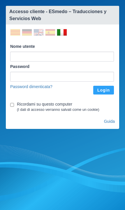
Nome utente (22, 46)
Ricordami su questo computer (44, 104)
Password (19, 66)
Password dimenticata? (31, 86)
